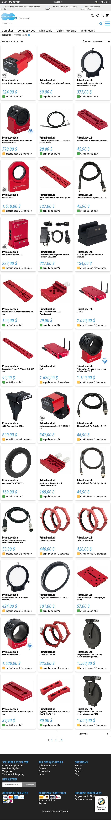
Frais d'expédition (47, 800)
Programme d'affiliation (86, 796)
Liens (41, 774)
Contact (78, 771)
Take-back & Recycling (13, 774)
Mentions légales (10, 768)
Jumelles (7, 30)
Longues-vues (26, 30)
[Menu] (106, 798)
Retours (42, 803)
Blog (77, 774)
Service (78, 765)
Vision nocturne (66, 30)
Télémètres (88, 30)
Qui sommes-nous (47, 765)
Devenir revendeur (83, 799)
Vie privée (7, 771)
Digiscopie (45, 30)
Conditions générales (12, 765)
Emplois (42, 768)
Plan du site (44, 771)
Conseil (78, 768)
